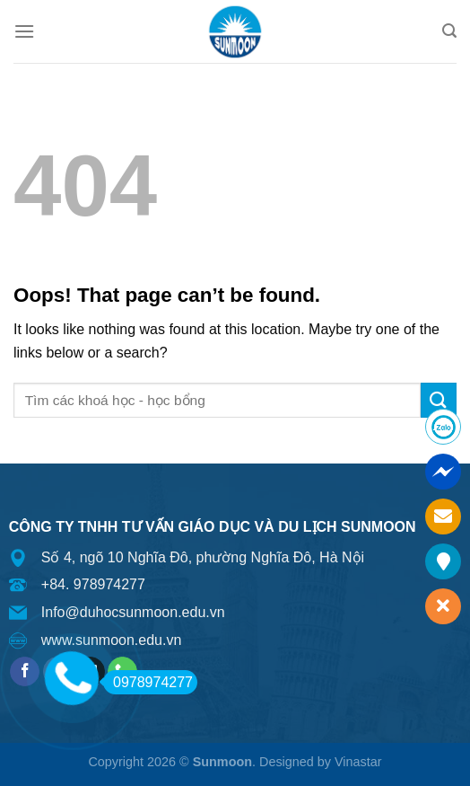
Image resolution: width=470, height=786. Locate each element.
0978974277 (148, 682)
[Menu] (24, 31)
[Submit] (439, 400)
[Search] (449, 31)
